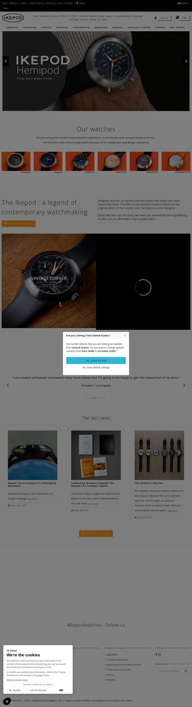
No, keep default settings (96, 367)
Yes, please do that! (96, 360)
